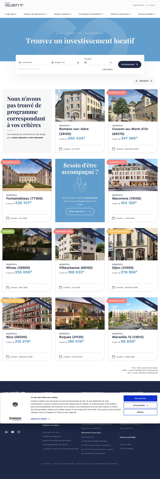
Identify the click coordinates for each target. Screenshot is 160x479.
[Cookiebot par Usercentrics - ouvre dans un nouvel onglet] (15, 474)
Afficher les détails (39, 474)
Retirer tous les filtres (29, 69)
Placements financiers (91, 433)
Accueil (59, 33)
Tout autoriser (140, 454)
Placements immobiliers (91, 399)
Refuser (140, 468)
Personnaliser (140, 461)
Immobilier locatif (74, 33)
